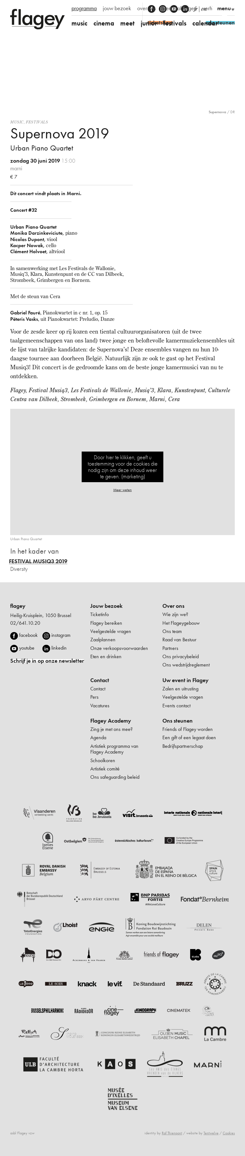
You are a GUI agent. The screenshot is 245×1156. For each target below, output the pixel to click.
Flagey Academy (110, 721)
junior (149, 23)
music (79, 23)
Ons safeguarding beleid (114, 777)
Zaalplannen (102, 639)
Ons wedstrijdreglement (186, 664)
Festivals (37, 122)
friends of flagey (179, 8)
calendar (205, 23)
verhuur (211, 8)
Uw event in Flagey (185, 680)
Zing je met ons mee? (111, 729)
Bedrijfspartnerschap (182, 746)
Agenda (98, 737)
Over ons (173, 606)
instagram (61, 635)
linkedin (59, 647)
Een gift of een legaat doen (189, 737)
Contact (99, 680)
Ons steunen (177, 721)
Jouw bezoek (106, 606)
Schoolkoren (102, 760)
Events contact (176, 705)
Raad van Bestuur (179, 639)
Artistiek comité (105, 768)
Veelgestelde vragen (110, 631)
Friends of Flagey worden (187, 729)
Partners (170, 648)
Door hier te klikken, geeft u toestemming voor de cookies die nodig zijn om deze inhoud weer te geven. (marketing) (123, 466)
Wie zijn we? (175, 614)
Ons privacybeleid (180, 656)
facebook (28, 635)
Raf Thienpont (172, 1133)
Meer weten (122, 489)
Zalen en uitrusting (180, 688)
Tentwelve (211, 1133)
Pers (94, 697)
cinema (103, 23)
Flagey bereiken (106, 623)
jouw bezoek (117, 8)
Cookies (229, 1133)
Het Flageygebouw (181, 623)
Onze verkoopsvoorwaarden (119, 648)
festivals (174, 23)
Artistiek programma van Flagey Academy (114, 749)
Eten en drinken (106, 656)
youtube (26, 647)
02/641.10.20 (25, 623)
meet (127, 23)
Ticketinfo (99, 614)
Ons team (172, 631)
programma (84, 8)
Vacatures (99, 705)
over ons (146, 8)
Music (17, 122)
